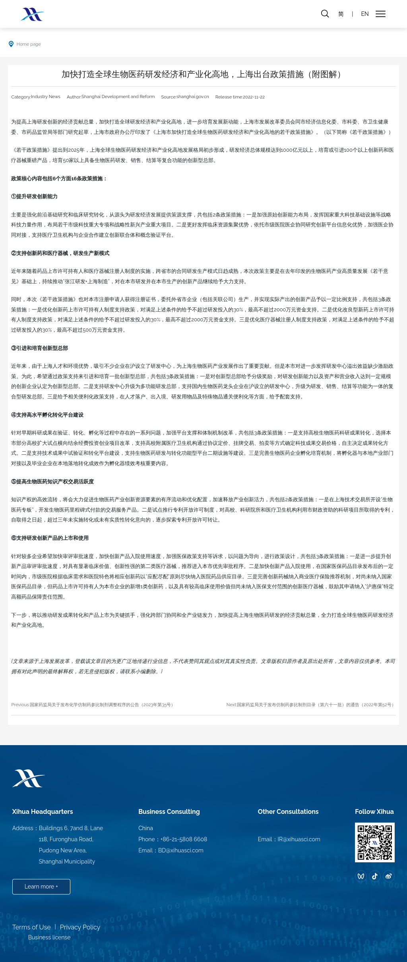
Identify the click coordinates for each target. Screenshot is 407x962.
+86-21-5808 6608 (184, 839)
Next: (232, 704)
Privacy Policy (80, 927)
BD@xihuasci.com (181, 850)
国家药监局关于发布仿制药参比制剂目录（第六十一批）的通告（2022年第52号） (316, 704)
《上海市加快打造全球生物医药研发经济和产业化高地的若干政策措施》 (233, 132)
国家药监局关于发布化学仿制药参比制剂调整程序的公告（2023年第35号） (103, 704)
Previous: (20, 704)
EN (364, 14)
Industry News (45, 96)
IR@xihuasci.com (299, 839)
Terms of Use (31, 927)
